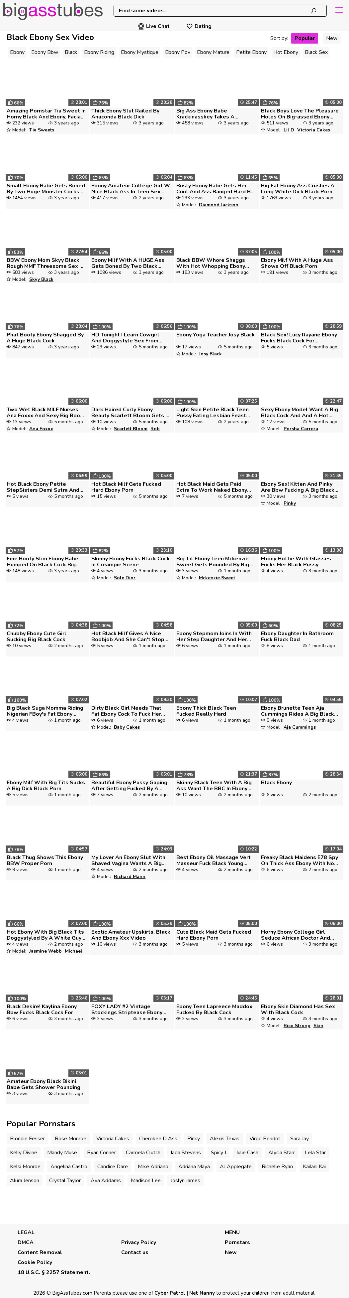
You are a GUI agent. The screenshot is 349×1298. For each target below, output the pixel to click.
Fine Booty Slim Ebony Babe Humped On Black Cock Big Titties (42, 562)
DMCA (26, 1242)
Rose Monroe (70, 1138)
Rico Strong (297, 1025)
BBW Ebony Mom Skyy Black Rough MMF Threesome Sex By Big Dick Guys (46, 263)
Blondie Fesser (27, 1138)
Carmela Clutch (143, 1152)
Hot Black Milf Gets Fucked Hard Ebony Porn (126, 487)
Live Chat (154, 26)
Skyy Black (41, 279)
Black (71, 52)
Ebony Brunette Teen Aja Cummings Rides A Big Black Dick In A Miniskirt (297, 711)
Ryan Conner (101, 1152)
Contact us (134, 1252)
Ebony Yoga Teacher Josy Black (215, 335)
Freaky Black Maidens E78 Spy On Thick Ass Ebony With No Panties (299, 860)
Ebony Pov (177, 52)
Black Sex (316, 52)
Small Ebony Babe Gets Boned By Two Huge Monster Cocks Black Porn (46, 189)
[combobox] (220, 10)
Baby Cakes (127, 727)
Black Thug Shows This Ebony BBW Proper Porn (45, 860)
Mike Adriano (153, 1166)
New (331, 38)
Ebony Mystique (139, 52)
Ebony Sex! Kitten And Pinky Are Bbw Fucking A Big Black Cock (297, 487)
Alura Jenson (24, 1180)
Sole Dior (124, 578)
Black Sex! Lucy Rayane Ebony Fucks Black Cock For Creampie (299, 338)
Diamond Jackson (218, 205)
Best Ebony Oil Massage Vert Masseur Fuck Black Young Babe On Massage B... (213, 860)
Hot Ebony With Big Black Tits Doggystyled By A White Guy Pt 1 (45, 935)
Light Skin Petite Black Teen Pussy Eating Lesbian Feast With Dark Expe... (212, 413)
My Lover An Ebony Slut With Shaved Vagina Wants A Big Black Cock (128, 860)
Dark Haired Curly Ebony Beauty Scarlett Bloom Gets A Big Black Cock (130, 413)
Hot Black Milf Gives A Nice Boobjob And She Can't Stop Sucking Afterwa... (127, 637)
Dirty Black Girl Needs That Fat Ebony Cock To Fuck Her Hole (126, 711)
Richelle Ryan (277, 1166)
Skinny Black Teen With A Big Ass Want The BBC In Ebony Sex (214, 786)
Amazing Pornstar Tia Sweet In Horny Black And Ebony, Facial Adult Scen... (46, 114)
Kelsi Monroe (25, 1166)
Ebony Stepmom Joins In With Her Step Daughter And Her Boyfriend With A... (214, 637)
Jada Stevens (185, 1152)
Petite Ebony (251, 52)
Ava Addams (106, 1180)
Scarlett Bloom (130, 429)
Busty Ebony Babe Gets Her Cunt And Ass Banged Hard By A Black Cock (214, 189)
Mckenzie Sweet (217, 578)
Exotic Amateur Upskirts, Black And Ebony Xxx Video (130, 935)
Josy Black (210, 354)
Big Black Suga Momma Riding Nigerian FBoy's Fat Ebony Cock (45, 711)
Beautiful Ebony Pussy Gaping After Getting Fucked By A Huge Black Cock (129, 786)
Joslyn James (185, 1180)
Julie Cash (247, 1152)
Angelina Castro (68, 1166)
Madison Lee (146, 1180)
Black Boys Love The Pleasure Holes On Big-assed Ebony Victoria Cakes (300, 114)
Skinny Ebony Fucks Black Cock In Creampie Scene (130, 562)
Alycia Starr (281, 1152)
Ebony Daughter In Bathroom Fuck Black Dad (297, 637)
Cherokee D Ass (158, 1138)
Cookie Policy (35, 1262)
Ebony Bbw (44, 52)
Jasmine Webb (45, 951)
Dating (199, 26)
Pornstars (237, 1242)
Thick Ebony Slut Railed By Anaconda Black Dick (125, 114)
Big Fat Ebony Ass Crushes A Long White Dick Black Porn (297, 189)
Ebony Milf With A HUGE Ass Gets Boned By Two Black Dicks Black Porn (127, 263)
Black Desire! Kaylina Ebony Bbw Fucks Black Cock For (42, 1010)
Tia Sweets (41, 130)
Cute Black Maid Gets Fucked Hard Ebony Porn (213, 935)
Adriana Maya (194, 1166)
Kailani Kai (314, 1166)
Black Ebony (276, 783)
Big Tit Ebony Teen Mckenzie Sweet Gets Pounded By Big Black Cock (212, 562)
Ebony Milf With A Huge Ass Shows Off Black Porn (297, 263)
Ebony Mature (213, 52)
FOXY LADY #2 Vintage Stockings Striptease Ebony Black (126, 1010)
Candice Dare (112, 1166)
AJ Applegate (236, 1166)
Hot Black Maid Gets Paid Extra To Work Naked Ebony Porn (211, 487)
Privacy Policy (138, 1242)
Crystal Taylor (65, 1180)
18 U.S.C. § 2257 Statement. (54, 1272)
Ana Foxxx (41, 429)
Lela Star (315, 1152)
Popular (305, 38)
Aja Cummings (300, 727)
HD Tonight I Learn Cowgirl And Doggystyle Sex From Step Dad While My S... (125, 338)
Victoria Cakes (313, 130)
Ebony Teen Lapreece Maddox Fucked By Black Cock (214, 1010)
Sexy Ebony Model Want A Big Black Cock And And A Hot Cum (299, 413)
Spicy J (218, 1152)
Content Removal (40, 1252)
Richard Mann (129, 876)
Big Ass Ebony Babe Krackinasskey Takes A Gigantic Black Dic (205, 114)
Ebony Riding (99, 52)
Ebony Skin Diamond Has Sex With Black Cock (298, 1010)
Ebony (17, 52)
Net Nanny (202, 1293)
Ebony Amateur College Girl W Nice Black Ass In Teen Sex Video (130, 189)
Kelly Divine (23, 1152)
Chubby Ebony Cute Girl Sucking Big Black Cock (36, 637)
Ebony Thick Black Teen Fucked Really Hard (206, 711)
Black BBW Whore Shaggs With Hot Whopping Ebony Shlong (210, 263)
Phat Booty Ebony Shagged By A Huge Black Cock (45, 338)
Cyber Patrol (169, 1293)
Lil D (289, 130)
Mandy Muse (62, 1152)
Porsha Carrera (301, 429)
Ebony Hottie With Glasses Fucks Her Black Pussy (296, 562)
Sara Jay (299, 1138)
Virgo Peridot (264, 1138)
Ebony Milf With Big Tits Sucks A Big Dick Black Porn (46, 786)
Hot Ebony (285, 52)
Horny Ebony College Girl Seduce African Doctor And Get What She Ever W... (295, 935)
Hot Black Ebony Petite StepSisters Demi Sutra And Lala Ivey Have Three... (43, 487)
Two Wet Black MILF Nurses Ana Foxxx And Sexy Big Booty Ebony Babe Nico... (46, 413)
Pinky (290, 503)
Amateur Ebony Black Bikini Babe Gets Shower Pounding (43, 1084)
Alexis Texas (224, 1138)
